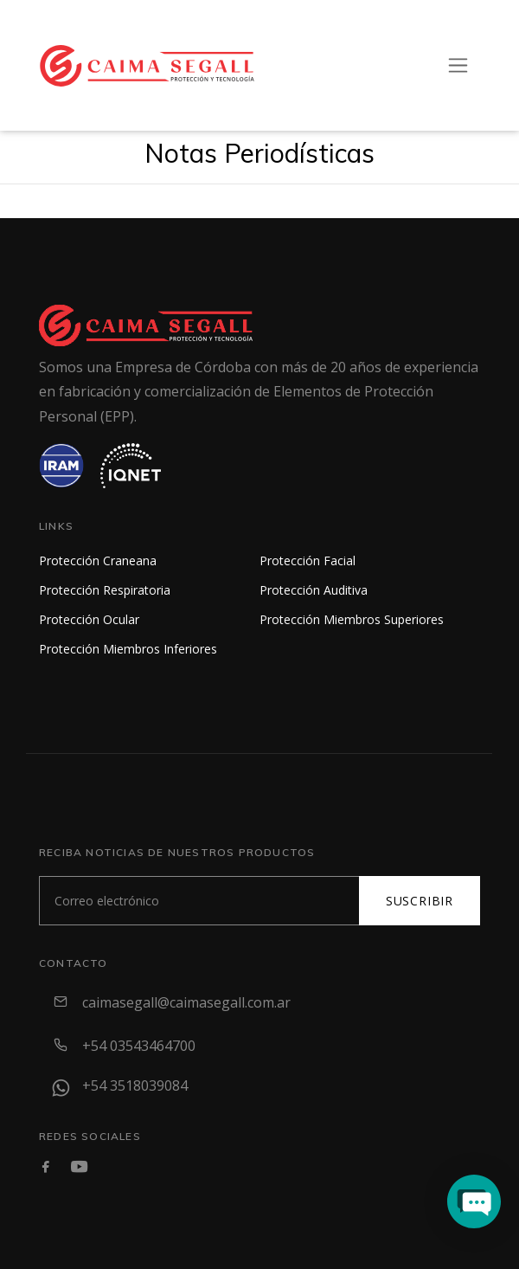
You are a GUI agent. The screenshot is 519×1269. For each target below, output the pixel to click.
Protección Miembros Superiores (352, 619)
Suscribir (419, 900)
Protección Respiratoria (104, 590)
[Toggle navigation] (458, 65)
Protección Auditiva (314, 590)
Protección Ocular (89, 619)
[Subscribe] (199, 900)
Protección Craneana (98, 560)
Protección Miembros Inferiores (128, 649)
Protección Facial (308, 560)
